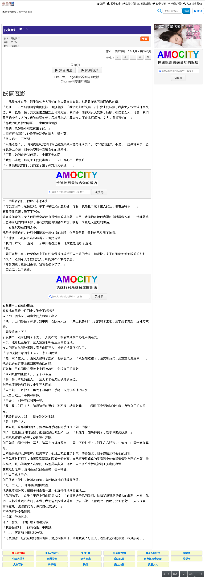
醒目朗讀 (65, 70)
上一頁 (166, 574)
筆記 (191, 574)
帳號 (198, 10)
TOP (183, 574)
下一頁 (200, 574)
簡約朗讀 (91, 70)
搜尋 (101, 192)
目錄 (175, 574)
